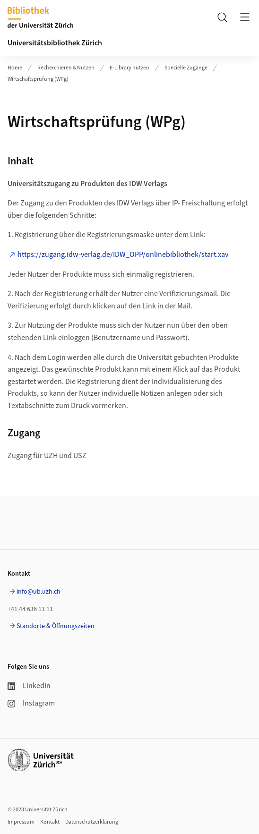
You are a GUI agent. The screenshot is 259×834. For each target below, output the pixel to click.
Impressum (21, 822)
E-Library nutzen (129, 68)
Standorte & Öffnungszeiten (56, 626)
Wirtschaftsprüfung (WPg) (38, 79)
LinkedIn (29, 686)
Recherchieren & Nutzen (66, 68)
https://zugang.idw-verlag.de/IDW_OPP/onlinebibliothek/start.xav (122, 254)
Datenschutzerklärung (91, 822)
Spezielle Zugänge (185, 68)
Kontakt (50, 822)
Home (15, 68)
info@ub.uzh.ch (38, 591)
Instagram (31, 703)
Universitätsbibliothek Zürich (55, 43)
